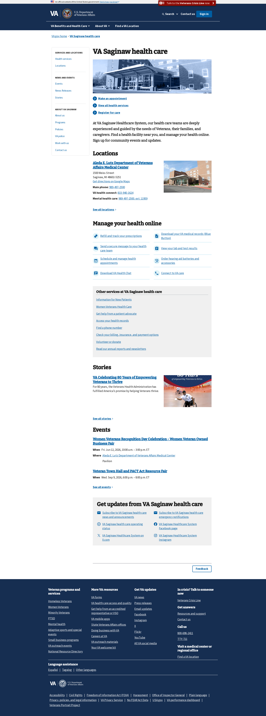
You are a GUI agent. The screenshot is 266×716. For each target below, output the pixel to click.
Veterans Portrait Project (65, 705)
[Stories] (70, 97)
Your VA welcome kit (103, 647)
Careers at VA (99, 636)
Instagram (140, 620)
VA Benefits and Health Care (69, 26)
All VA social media (145, 643)
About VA (101, 26)
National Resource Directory (65, 651)
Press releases (143, 603)
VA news (139, 597)
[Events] (70, 83)
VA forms (96, 597)
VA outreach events (60, 646)
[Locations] (70, 65)
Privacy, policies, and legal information (73, 700)
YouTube (139, 637)
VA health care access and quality (111, 603)
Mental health (56, 624)
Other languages (86, 670)
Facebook (140, 614)
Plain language (198, 695)
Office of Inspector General (168, 695)
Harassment (140, 695)
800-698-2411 (185, 633)
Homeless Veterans (60, 601)
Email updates (143, 609)
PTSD (51, 618)
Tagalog (67, 670)
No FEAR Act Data (137, 700)
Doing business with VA (105, 630)
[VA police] (70, 136)
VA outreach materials (104, 642)
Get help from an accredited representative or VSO (108, 611)
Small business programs (63, 640)
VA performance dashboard (183, 700)
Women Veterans (58, 607)
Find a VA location (188, 657)
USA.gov (158, 700)
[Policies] (70, 129)
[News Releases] (70, 90)
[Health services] (70, 59)
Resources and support (191, 613)
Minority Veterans (59, 612)
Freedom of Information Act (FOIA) (108, 695)
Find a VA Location (127, 26)
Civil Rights (75, 695)
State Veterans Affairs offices (108, 624)
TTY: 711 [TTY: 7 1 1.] (182, 639)
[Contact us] (70, 150)
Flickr (137, 632)
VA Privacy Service (112, 700)
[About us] (70, 115)
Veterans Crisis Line (189, 600)
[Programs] (70, 122)
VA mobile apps (100, 619)
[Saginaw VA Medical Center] (188, 176)
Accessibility (57, 695)
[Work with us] (70, 143)
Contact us (188, 14)
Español (53, 670)
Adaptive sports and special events (65, 632)
